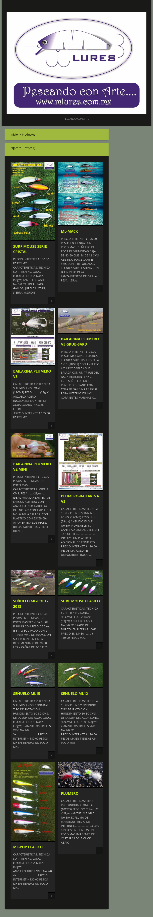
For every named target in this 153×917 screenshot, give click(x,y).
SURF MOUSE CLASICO (80, 601)
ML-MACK (69, 231)
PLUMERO (69, 793)
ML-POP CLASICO (28, 847)
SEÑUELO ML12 (74, 693)
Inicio (14, 134)
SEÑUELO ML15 (26, 693)
